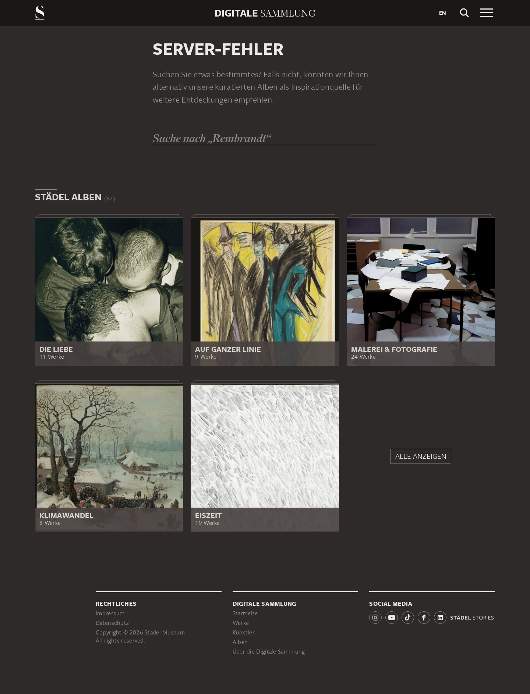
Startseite (245, 613)
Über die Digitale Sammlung (269, 651)
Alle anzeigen (420, 456)
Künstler (244, 632)
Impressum (110, 613)
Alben (240, 642)
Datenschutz (112, 623)
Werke (241, 623)
